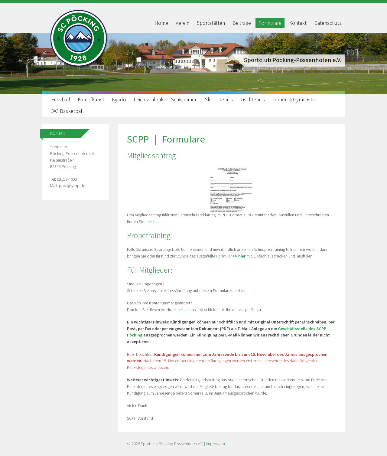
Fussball (60, 99)
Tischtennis (252, 99)
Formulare (270, 23)
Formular (231, 256)
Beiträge (242, 23)
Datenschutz (328, 23)
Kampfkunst (91, 99)
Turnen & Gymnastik (294, 99)
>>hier (240, 290)
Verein (182, 23)
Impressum (215, 443)
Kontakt (298, 23)
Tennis (226, 99)
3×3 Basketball (67, 111)
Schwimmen (184, 99)
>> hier (153, 221)
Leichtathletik (149, 99)
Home (161, 23)
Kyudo (119, 99)
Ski (208, 99)
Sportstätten (211, 23)
